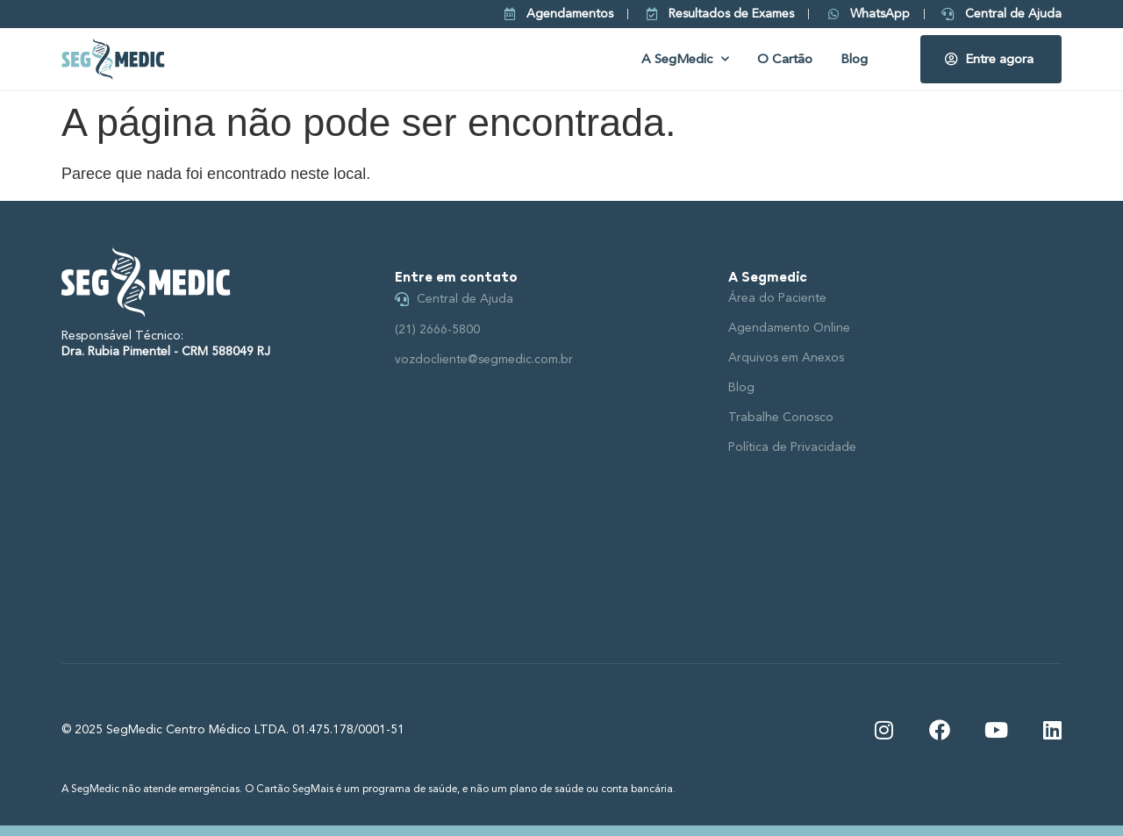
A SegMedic (685, 59)
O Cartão (784, 59)
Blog (854, 59)
